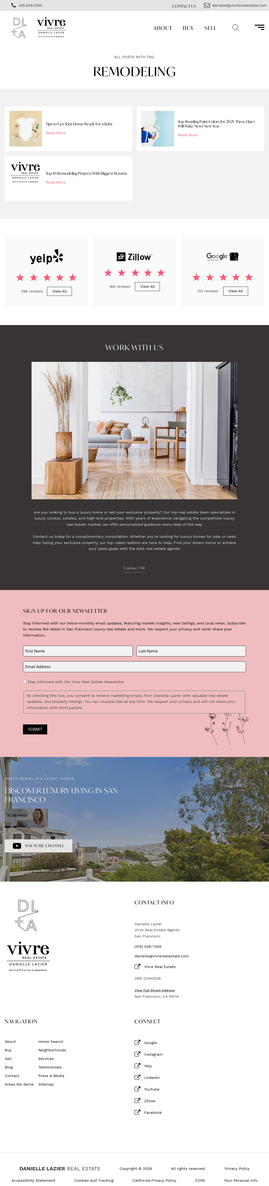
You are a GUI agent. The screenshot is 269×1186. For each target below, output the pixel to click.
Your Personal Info (241, 1180)
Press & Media (51, 1076)
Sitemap (46, 1084)
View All (59, 291)
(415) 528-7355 (148, 947)
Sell (210, 27)
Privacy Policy (237, 1169)
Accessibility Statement (33, 1180)
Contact (12, 1076)
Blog (9, 1067)
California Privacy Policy (154, 1180)
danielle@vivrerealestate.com (161, 956)
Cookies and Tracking (93, 1180)
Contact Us (184, 6)
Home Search (50, 1042)
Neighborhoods (52, 1050)
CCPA (200, 1180)
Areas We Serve (19, 1084)
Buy (188, 27)
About (162, 27)
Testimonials (50, 1067)
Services (46, 1059)
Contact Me (134, 567)
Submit (35, 729)
